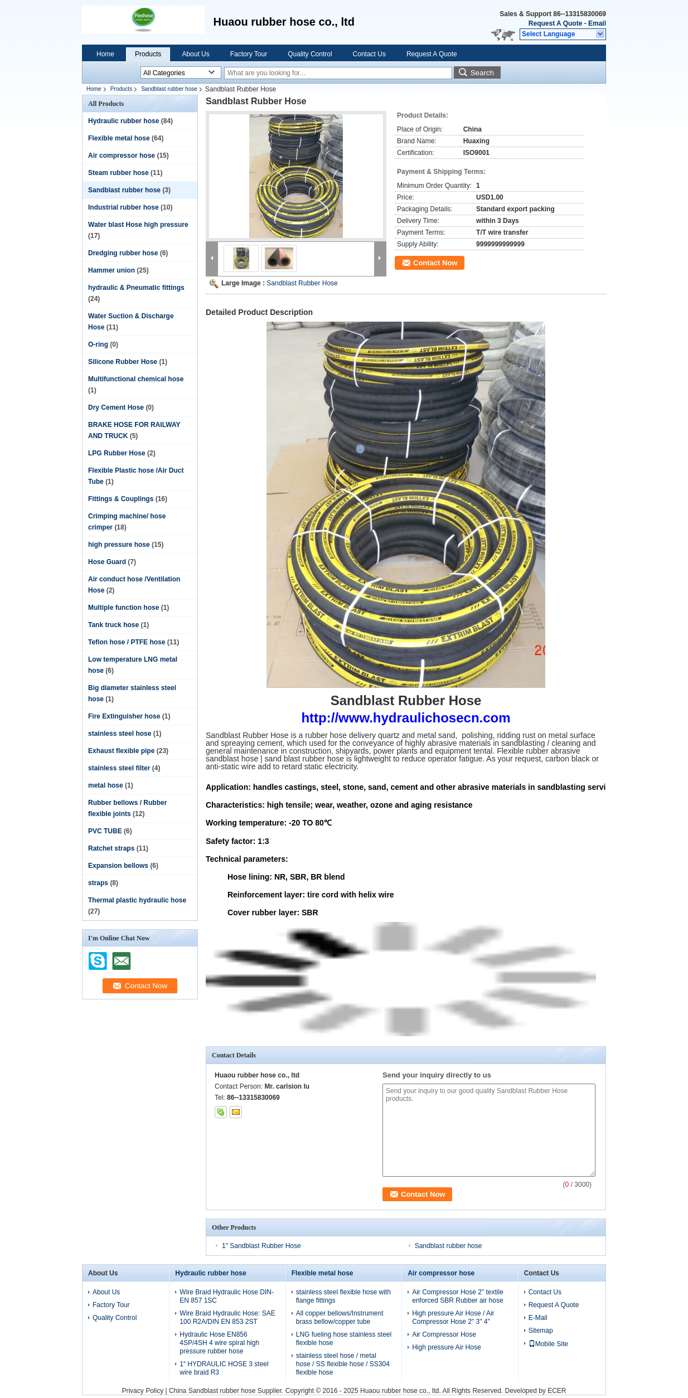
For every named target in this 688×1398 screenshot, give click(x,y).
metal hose (105, 785)
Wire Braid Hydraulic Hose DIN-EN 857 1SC (227, 1296)
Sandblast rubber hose (169, 89)
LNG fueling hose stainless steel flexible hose (343, 1339)
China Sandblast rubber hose (212, 1391)
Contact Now (435, 263)
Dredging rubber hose (123, 253)
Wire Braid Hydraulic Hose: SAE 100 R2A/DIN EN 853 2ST (227, 1317)
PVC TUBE (105, 831)
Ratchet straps (111, 848)
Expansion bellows (118, 866)
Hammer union (111, 270)
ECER (557, 1391)
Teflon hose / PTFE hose (126, 642)
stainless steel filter (119, 768)
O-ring (98, 344)
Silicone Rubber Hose (122, 362)
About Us (195, 54)
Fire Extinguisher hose (124, 716)
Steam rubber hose (118, 173)
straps (98, 883)
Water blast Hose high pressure (138, 225)
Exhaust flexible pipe (121, 751)
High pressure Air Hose (446, 1347)
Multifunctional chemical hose (135, 379)
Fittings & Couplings (120, 499)
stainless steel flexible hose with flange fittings (343, 1296)
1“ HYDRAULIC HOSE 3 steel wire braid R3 (224, 1368)
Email (597, 23)
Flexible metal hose (119, 138)
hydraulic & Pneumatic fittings (136, 288)
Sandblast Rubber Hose (302, 283)
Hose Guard (107, 562)
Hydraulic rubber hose (123, 121)
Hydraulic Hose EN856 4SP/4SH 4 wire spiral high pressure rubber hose (219, 1343)
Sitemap (541, 1330)
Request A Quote (555, 23)
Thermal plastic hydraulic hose (137, 900)
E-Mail (538, 1318)
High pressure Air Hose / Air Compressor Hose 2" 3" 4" (453, 1317)
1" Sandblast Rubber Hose (261, 1246)
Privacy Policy (142, 1391)
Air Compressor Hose (444, 1334)
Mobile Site (548, 1344)
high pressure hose (119, 544)
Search (482, 73)
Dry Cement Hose (116, 407)
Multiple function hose (123, 607)
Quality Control (310, 54)
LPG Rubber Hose (117, 453)
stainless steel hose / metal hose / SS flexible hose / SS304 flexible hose (343, 1364)
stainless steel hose (119, 733)
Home (105, 54)
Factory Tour (248, 54)
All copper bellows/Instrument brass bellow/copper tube (340, 1317)
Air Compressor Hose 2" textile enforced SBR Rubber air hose (457, 1296)
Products (148, 54)
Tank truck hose (113, 625)
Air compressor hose (121, 155)
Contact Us (369, 54)
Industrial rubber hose (123, 207)
